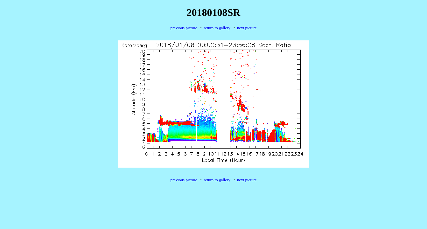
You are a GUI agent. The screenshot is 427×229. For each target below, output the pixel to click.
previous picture (183, 27)
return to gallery (217, 27)
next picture (247, 27)
